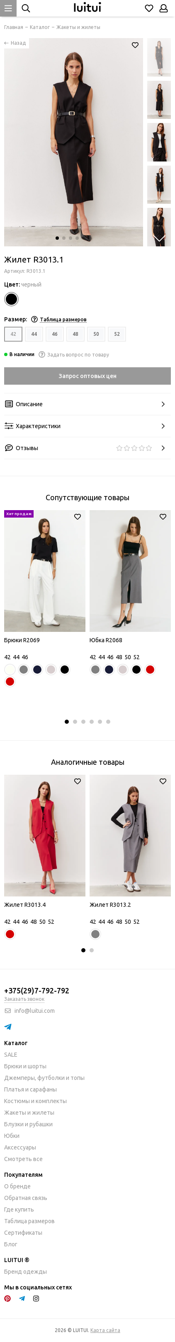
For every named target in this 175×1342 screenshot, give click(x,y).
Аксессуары (20, 1147)
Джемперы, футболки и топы (44, 1078)
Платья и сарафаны (30, 1089)
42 (13, 334)
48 (75, 334)
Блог (10, 1244)
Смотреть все (23, 1159)
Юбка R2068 (106, 640)
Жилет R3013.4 (25, 904)
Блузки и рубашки (28, 1124)
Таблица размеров (29, 1221)
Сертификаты (23, 1232)
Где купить (19, 1209)
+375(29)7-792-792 (36, 990)
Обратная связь (25, 1198)
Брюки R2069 (22, 640)
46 (55, 334)
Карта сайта (105, 1330)
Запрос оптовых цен (88, 376)
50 (96, 334)
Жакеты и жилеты (29, 1112)
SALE (10, 1054)
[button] (57, 238)
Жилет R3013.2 (110, 904)
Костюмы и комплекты (35, 1101)
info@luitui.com (35, 1010)
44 (34, 334)
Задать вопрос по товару (74, 354)
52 (117, 334)
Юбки (11, 1135)
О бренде (17, 1186)
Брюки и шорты (25, 1066)
